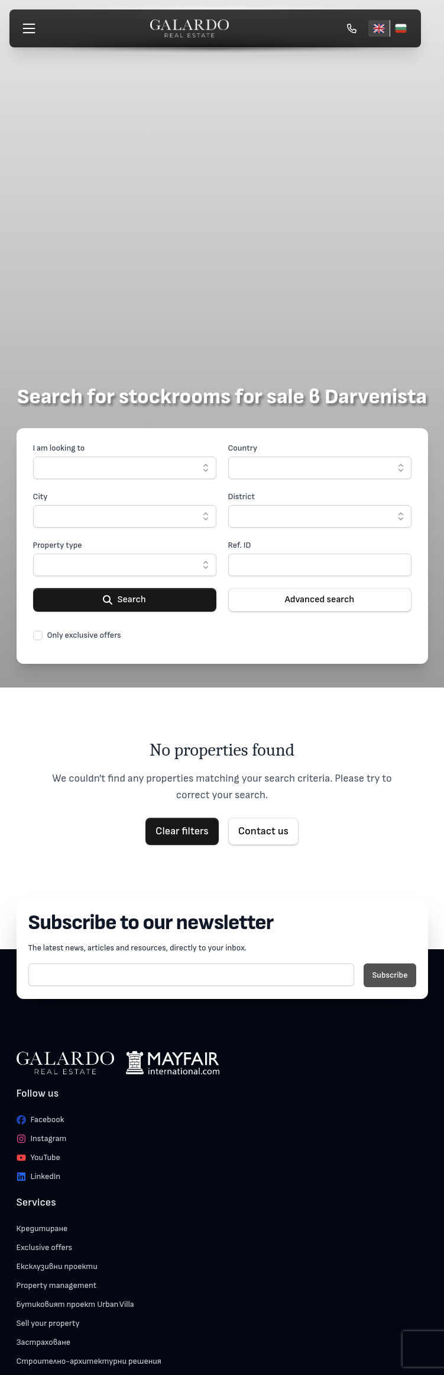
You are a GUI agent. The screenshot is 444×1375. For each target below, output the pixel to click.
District (241, 496)
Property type (57, 545)
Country (243, 448)
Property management (57, 1285)
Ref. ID (239, 545)
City (40, 496)
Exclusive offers (45, 1247)
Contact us (263, 831)
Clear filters (182, 831)
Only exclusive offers (84, 635)
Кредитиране (42, 1228)
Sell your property (48, 1323)
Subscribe (389, 975)
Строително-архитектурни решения (89, 1361)
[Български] (400, 28)
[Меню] (29, 28)
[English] (379, 28)
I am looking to (59, 448)
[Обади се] (352, 28)
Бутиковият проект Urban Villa (75, 1304)
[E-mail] (191, 974)
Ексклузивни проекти (57, 1266)
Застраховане (44, 1342)
